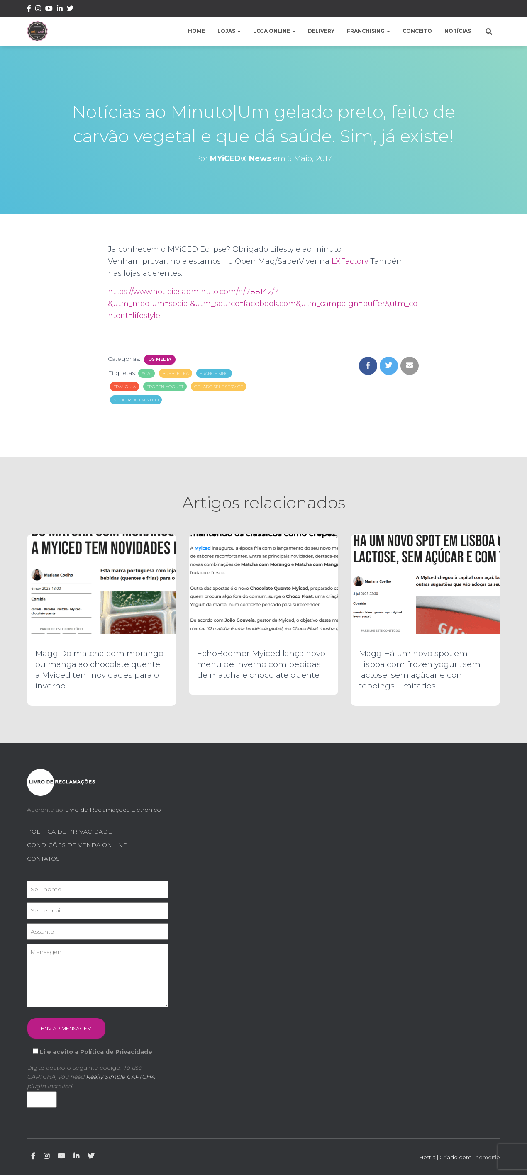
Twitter (70, 9)
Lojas (229, 31)
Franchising (368, 31)
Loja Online (274, 31)
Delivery (321, 31)
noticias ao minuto (136, 400)
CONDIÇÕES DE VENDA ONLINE (77, 845)
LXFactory (350, 261)
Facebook (29, 9)
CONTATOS (43, 858)
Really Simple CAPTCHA (120, 1076)
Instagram (38, 9)
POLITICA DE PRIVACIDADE (69, 831)
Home (196, 31)
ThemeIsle (486, 1157)
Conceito (417, 31)
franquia (124, 386)
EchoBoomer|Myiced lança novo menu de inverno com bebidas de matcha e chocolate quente (261, 664)
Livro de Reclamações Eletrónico (113, 809)
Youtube (49, 9)
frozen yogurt (164, 386)
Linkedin (60, 9)
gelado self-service (218, 386)
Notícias (457, 31)
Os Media (159, 359)
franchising (214, 373)
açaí (146, 373)
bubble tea (175, 373)
